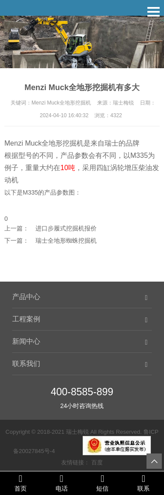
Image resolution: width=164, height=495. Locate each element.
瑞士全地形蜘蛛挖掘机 (66, 240)
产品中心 (26, 296)
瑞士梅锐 (77, 432)
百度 (97, 462)
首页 (20, 483)
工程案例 (26, 319)
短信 (102, 483)
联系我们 (26, 363)
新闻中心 (26, 341)
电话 (61, 483)
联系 (143, 483)
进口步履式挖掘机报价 (66, 228)
